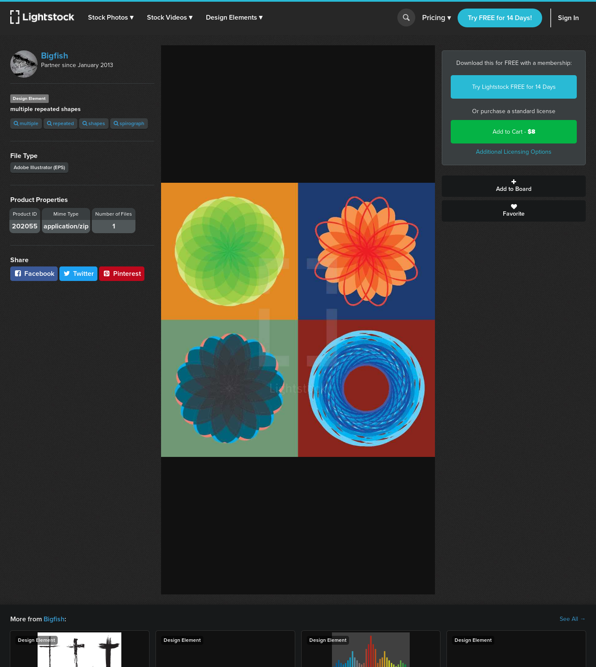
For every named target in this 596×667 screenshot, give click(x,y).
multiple (26, 123)
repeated (60, 123)
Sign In (568, 18)
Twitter (78, 273)
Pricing (436, 18)
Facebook (34, 273)
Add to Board (513, 186)
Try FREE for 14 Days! (500, 18)
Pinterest (122, 273)
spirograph (129, 123)
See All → (573, 619)
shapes (93, 123)
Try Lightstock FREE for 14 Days (514, 86)
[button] (110, 17)
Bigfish (54, 55)
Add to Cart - (514, 131)
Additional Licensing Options (514, 151)
